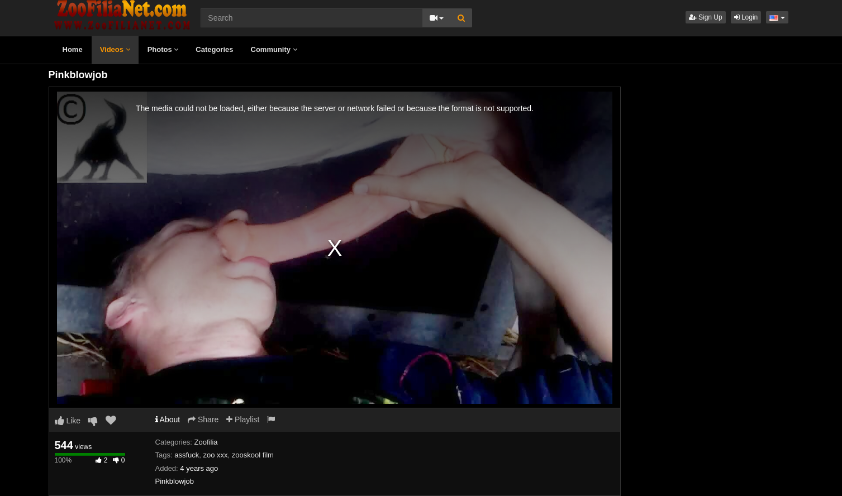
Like (68, 420)
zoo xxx (215, 455)
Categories (214, 49)
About (167, 419)
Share (203, 419)
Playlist (242, 419)
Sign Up (705, 17)
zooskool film (253, 455)
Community (274, 49)
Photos (163, 49)
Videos (115, 49)
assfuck (186, 455)
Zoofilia (206, 442)
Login (746, 17)
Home (73, 49)
